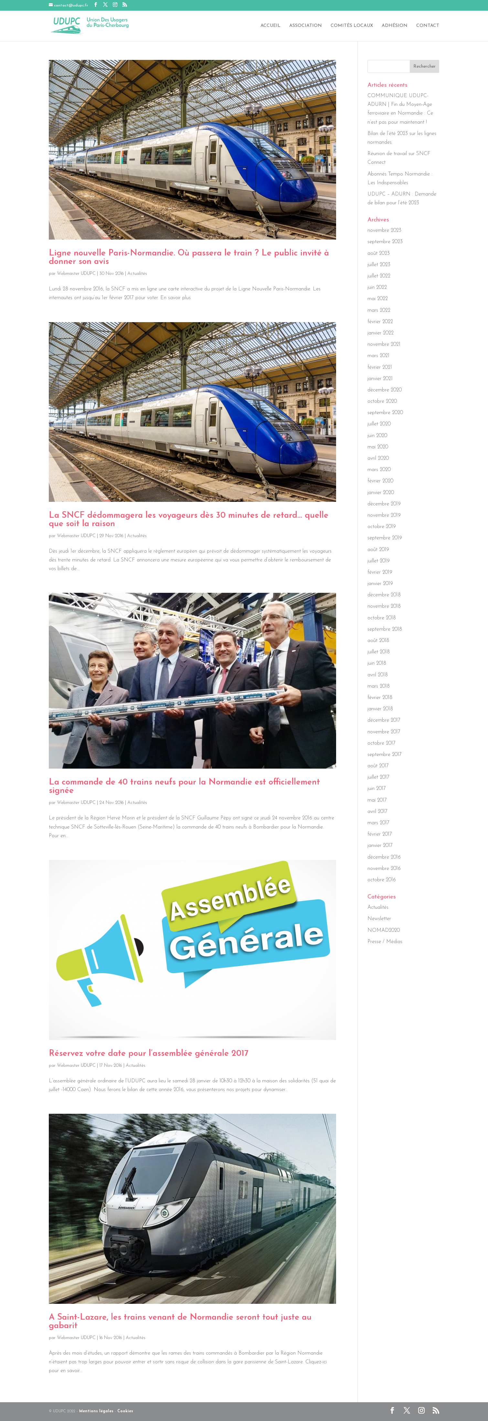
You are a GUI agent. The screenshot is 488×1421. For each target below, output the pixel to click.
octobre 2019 (381, 526)
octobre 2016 (381, 880)
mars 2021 (378, 355)
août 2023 (378, 253)
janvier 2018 (380, 709)
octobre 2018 (381, 618)
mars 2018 (378, 686)
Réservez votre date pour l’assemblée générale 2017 (149, 1053)
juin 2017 (376, 788)
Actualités (137, 273)
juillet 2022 (378, 276)
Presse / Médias (384, 941)
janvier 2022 (380, 333)
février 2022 (380, 321)
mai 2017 (377, 800)
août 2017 (378, 766)
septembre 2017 (384, 754)
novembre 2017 (383, 732)
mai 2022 (377, 298)
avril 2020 (378, 458)
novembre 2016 (384, 868)
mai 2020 (377, 447)
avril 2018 (377, 675)
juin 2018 (376, 663)
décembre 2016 (384, 857)
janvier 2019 (380, 583)
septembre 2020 (385, 412)
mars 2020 (379, 469)
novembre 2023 (384, 230)
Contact (427, 26)
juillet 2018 (378, 652)
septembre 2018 (384, 629)
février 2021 (379, 367)
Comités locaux (352, 26)
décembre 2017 (383, 720)
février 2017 (379, 834)
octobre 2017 (381, 743)
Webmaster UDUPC (76, 273)
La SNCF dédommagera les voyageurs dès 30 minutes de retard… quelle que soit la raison (188, 519)
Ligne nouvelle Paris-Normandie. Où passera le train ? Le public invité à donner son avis (189, 257)
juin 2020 (377, 435)
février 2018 (379, 697)
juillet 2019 (378, 561)
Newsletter (379, 918)
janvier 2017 (380, 845)
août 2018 (378, 640)
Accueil (270, 26)
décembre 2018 (384, 595)
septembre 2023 (385, 241)
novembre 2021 (383, 344)
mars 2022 (378, 310)
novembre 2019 (384, 515)
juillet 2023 (378, 264)
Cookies (125, 1411)
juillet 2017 (378, 777)
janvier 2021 (380, 378)
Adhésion (395, 26)
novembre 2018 (384, 606)
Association (305, 26)
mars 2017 (378, 823)
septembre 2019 (384, 538)
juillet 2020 (379, 424)
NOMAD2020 (383, 930)
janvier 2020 (380, 492)
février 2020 (380, 481)
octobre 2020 (382, 401)
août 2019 (378, 549)
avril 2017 (377, 811)
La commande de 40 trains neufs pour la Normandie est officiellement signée (184, 786)
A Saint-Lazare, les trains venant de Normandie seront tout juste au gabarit (180, 1321)
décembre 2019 (384, 504)
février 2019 (379, 572)
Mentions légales (96, 1411)
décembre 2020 (384, 390)
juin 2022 (377, 287)
